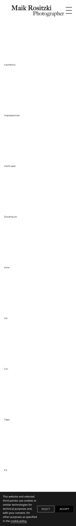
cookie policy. (19, 521)
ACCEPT (64, 509)
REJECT (46, 509)
